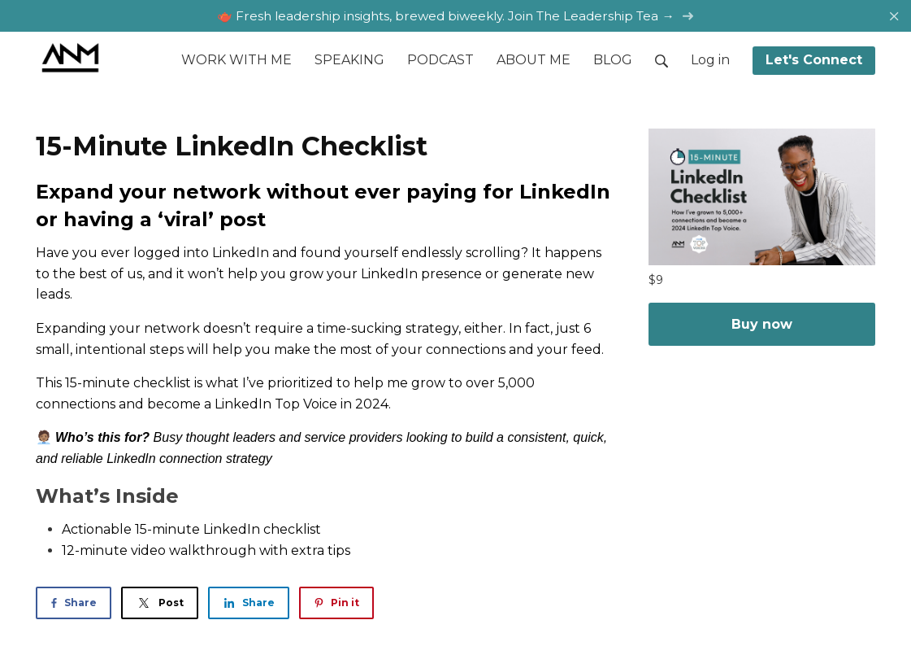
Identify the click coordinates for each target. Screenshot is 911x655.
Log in (710, 60)
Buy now (761, 324)
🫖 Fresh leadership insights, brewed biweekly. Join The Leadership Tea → (455, 16)
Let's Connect (814, 60)
